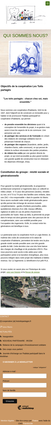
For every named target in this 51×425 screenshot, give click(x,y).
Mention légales (7, 421)
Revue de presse (32, 272)
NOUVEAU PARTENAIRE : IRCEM (17, 341)
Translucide (28, 423)
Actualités (6, 332)
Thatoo (35, 421)
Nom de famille (9, 390)
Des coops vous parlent (13, 349)
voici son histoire (14, 272)
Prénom (6, 381)
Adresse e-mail (10, 371)
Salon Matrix (7, 327)
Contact (4, 316)
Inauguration (8, 336)
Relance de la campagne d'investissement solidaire (24, 345)
